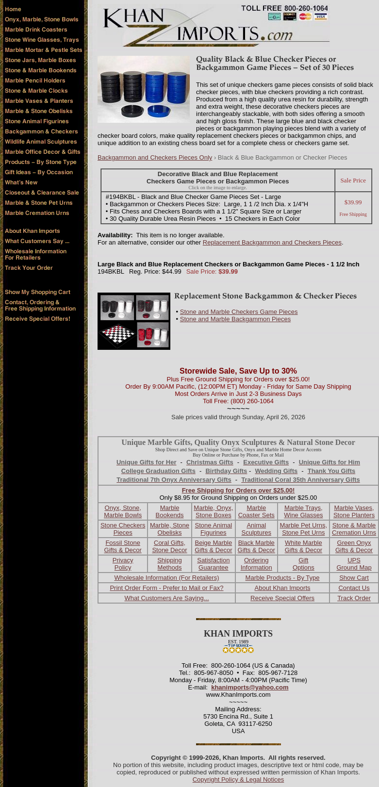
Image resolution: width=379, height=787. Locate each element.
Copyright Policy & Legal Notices (238, 779)
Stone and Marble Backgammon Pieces (235, 319)
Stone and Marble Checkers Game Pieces (239, 311)
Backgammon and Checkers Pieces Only (155, 157)
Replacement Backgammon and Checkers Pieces (272, 242)
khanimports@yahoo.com (249, 687)
